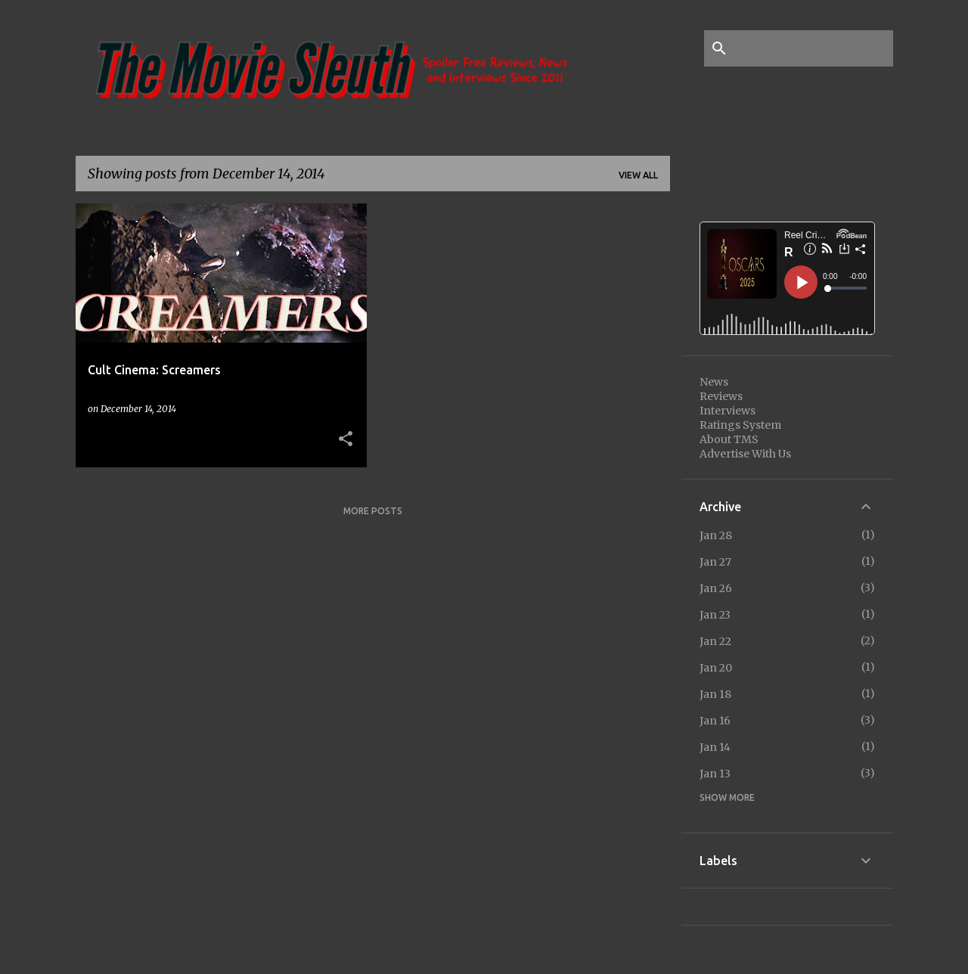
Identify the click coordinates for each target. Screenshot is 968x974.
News (714, 382)
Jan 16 (715, 720)
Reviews (721, 396)
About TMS (729, 439)
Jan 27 (715, 562)
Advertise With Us (745, 454)
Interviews (727, 410)
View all (638, 175)
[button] (346, 439)
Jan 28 (716, 535)
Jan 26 (716, 588)
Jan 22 (715, 641)
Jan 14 (715, 747)
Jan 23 (715, 615)
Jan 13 (715, 773)
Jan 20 (716, 668)
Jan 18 (715, 694)
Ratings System (740, 425)
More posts (372, 511)
